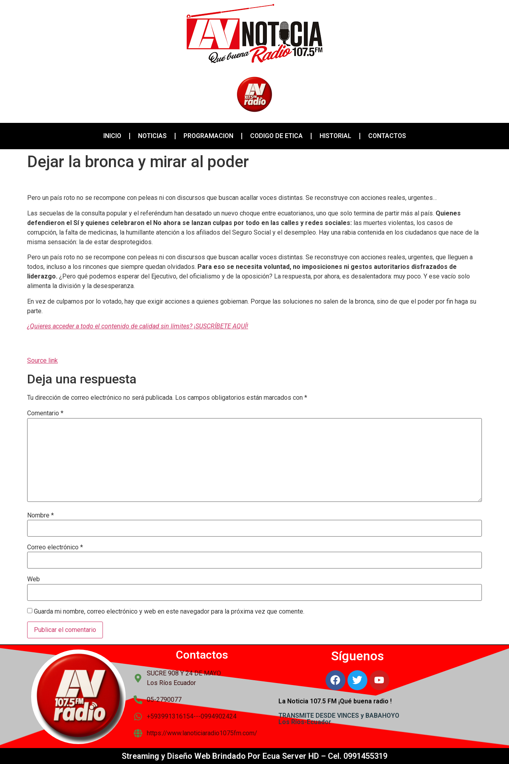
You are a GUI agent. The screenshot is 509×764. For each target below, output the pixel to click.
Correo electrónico (55, 547)
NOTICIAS (152, 136)
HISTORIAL (335, 136)
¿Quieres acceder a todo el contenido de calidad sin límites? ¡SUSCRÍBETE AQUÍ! (137, 326)
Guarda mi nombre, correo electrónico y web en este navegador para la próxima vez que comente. (169, 611)
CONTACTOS (387, 136)
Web (33, 579)
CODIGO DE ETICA (276, 136)
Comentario (45, 413)
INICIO (112, 136)
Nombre (40, 515)
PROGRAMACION (208, 136)
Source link (42, 360)
